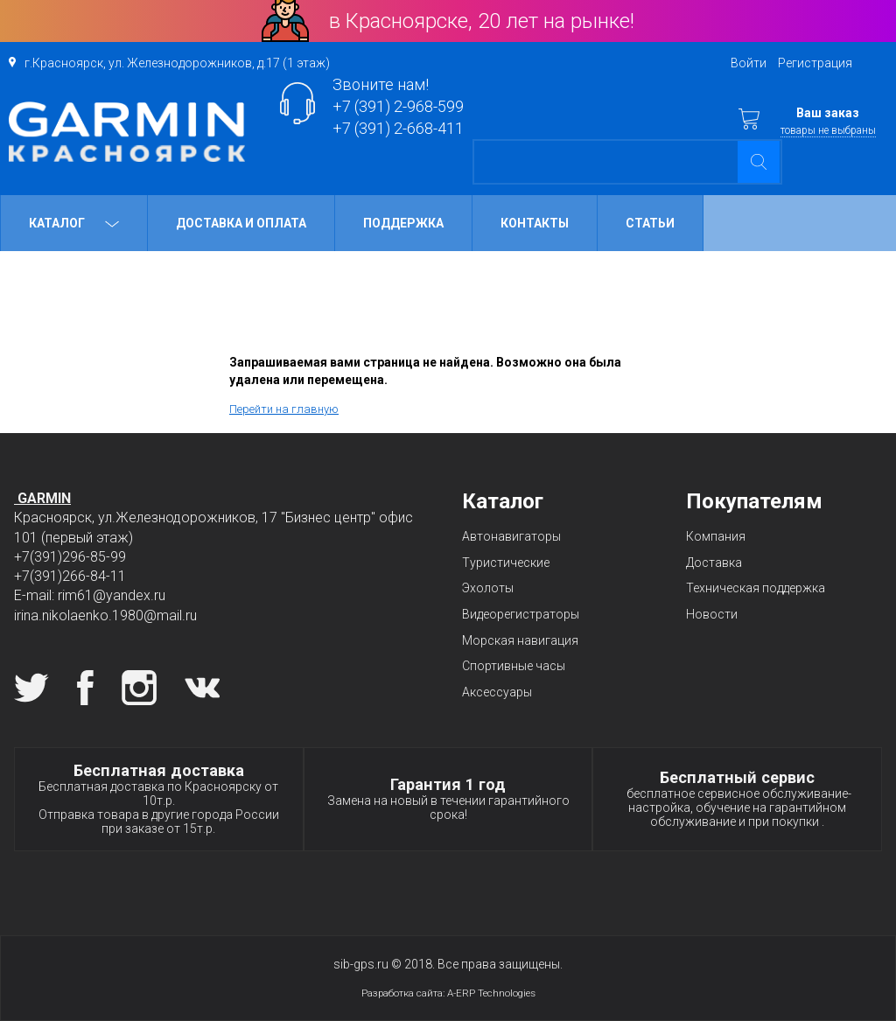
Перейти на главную (284, 409)
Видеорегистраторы (520, 614)
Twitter (31, 688)
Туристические (506, 563)
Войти (748, 63)
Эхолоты (488, 588)
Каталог (74, 223)
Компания (716, 536)
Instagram (139, 687)
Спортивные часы (513, 666)
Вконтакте (202, 687)
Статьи (650, 223)
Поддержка (403, 223)
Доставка (714, 563)
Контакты (534, 223)
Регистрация (815, 63)
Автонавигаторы (511, 536)
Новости (712, 614)
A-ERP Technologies (491, 993)
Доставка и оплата (241, 223)
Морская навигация (520, 640)
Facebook (85, 687)
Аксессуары (497, 692)
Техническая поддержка (755, 588)
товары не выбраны (828, 130)
